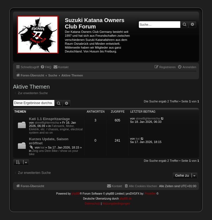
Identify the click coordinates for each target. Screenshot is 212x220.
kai (42, 147)
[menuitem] (45, 67)
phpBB (75, 193)
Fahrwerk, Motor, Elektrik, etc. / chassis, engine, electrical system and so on (56, 129)
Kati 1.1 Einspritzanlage (49, 119)
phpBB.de (126, 198)
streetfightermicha (47, 122)
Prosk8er (150, 193)
